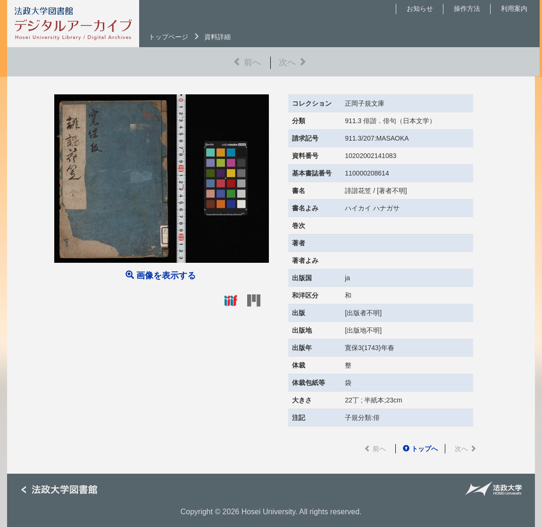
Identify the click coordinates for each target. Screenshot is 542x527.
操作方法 (467, 8)
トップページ (168, 37)
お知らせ (420, 8)
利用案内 (514, 8)
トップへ (420, 448)
